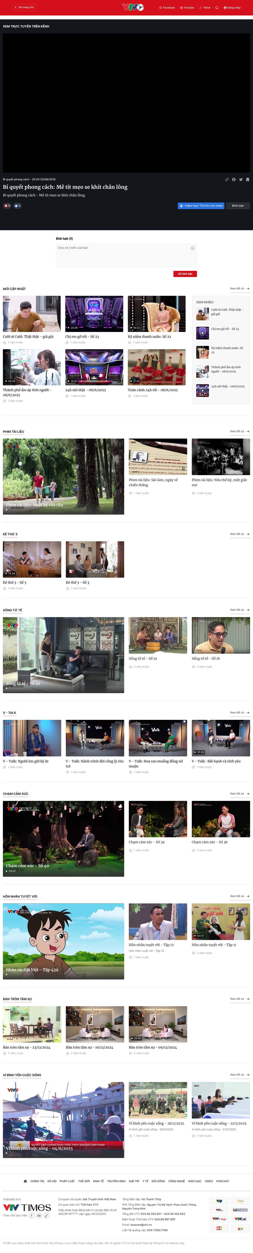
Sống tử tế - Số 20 (23, 683)
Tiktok (205, 7)
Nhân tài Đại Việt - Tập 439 (32, 969)
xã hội (52, 1181)
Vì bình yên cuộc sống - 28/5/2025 (156, 1123)
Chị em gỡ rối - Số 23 (82, 336)
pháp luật (67, 1181)
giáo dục (194, 1181)
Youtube (187, 7)
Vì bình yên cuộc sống (22, 1075)
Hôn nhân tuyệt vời (20, 896)
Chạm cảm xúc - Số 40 (27, 865)
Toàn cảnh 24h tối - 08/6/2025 (153, 390)
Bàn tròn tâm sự (17, 999)
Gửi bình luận (185, 273)
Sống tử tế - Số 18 (206, 658)
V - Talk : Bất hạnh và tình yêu (216, 761)
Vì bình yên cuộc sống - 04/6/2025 (39, 1148)
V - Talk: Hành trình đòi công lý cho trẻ (95, 763)
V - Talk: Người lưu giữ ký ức (26, 761)
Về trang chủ (24, 7)
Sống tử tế (12, 610)
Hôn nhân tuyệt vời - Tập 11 (214, 945)
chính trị (37, 1181)
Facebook (167, 7)
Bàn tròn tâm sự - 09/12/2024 (153, 1047)
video (209, 1181)
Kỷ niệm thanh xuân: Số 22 (149, 336)
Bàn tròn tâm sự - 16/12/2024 (89, 1047)
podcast (222, 1181)
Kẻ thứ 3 (10, 534)
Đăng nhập (232, 7)
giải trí (134, 1181)
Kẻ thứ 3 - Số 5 (14, 582)
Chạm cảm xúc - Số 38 (210, 842)
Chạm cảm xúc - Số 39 (147, 842)
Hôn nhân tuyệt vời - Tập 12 (151, 945)
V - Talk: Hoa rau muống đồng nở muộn (156, 763)
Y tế (146, 1181)
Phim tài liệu (13, 432)
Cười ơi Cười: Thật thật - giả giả (28, 336)
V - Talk (9, 713)
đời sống (158, 1181)
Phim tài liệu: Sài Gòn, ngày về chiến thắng (153, 482)
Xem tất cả (240, 288)
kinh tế (98, 1181)
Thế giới (84, 1181)
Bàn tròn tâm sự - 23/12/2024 (27, 1047)
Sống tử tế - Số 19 (143, 658)
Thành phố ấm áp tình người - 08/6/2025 (27, 392)
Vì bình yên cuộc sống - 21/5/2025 (219, 1123)
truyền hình (116, 1181)
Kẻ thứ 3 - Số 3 (77, 582)
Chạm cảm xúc (15, 794)
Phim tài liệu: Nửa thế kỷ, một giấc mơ (219, 482)
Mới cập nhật (14, 289)
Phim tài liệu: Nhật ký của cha (34, 505)
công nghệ (176, 1181)
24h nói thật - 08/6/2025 (85, 390)
